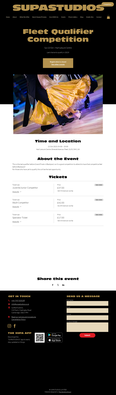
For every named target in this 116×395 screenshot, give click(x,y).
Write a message (72, 321)
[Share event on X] (58, 285)
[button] (108, 17)
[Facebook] (15, 326)
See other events (58, 64)
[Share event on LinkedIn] (63, 285)
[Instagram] (9, 326)
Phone (69, 314)
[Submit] (87, 335)
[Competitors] (108, 4)
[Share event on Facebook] (53, 285)
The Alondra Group (64, 392)
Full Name (70, 300)
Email (68, 307)
